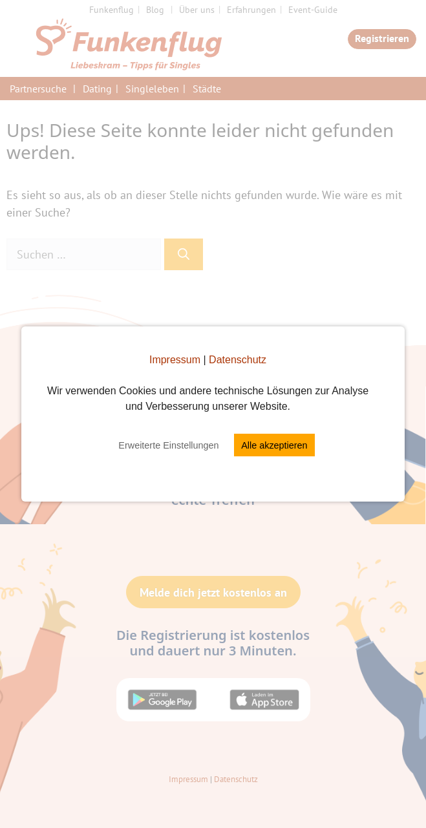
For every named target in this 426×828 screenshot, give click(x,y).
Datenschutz (237, 359)
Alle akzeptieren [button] (274, 445)
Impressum (174, 359)
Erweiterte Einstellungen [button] (168, 445)
